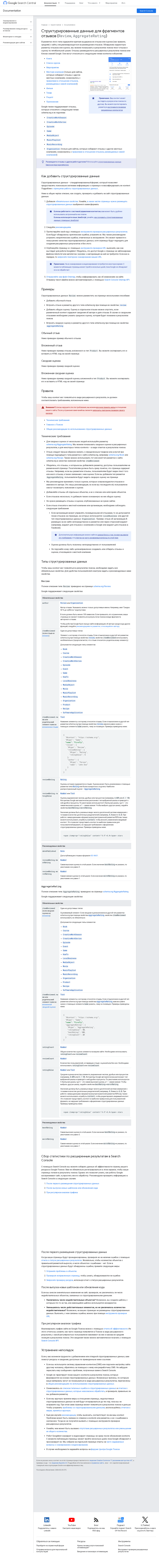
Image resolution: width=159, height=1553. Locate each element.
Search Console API (50, 1340)
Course (66, 653)
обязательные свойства (67, 201)
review (91, 638)
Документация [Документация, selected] (50, 3)
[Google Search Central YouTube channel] (71, 1522)
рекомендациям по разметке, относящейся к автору (97, 626)
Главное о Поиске (54, 424)
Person (63, 603)
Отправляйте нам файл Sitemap (60, 277)
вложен (45, 636)
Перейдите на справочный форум (50, 1546)
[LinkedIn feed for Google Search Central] (47, 1522)
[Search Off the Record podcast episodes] (120, 1522)
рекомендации (69, 1415)
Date (62, 851)
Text (62, 717)
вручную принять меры (105, 407)
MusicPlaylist (53, 140)
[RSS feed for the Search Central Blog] (96, 1522)
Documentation (12, 10)
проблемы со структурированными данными (84, 1407)
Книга (49, 58)
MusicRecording (54, 144)
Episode (50, 126)
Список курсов (53, 63)
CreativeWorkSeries (56, 122)
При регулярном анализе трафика (62, 1192)
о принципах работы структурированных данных (75, 188)
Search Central (22, 3)
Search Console (146, 11)
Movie (65, 689)
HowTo (65, 677)
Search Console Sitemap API (117, 280)
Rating (63, 779)
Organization (53, 149)
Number (63, 793)
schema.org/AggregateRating (59, 444)
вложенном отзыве (50, 727)
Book (65, 649)
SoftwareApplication (73, 712)
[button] (14, 21)
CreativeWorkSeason (56, 117)
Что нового (92, 3)
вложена (46, 916)
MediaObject (53, 135)
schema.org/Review (102, 586)
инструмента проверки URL (93, 248)
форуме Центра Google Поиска (105, 1449)
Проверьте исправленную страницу (63, 1275)
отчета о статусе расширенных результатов (61, 1260)
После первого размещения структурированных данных (72, 1183)
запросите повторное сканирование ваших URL (80, 257)
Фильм (49, 88)
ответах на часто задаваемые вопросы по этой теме (96, 538)
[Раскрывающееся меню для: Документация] (60, 3)
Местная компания (55, 72)
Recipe (66, 708)
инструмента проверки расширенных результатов (104, 232)
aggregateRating (96, 915)
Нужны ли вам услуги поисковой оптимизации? (90, 1547)
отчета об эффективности (116, 1329)
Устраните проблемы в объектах (61, 1271)
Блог (81, 3)
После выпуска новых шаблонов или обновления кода (72, 1188)
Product (66, 704)
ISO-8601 (94, 856)
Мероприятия (111, 3)
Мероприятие (52, 67)
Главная (44, 25)
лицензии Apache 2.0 (59, 1463)
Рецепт (49, 97)
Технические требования (57, 420)
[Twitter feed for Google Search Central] (145, 1522)
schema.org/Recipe (54, 458)
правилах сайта (98, 1463)
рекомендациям (63, 227)
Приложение (52, 102)
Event (65, 669)
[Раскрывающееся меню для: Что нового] (100, 3)
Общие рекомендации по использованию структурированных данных (79, 429)
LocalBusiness (69, 681)
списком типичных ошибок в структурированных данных (89, 1388)
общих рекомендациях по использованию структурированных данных (81, 1384)
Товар (49, 93)
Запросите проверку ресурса (59, 1280)
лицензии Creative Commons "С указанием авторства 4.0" (110, 1460)
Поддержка (70, 3)
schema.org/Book (116, 455)
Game (49, 131)
